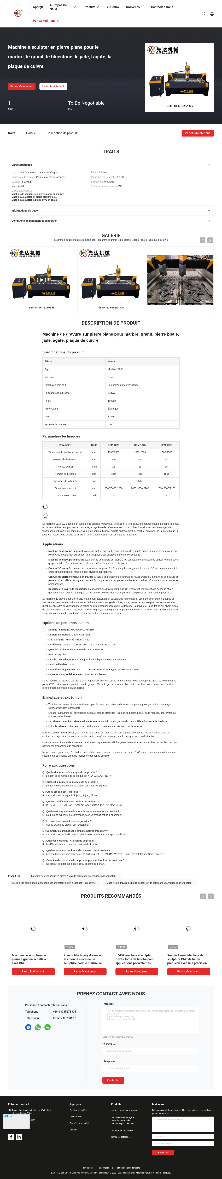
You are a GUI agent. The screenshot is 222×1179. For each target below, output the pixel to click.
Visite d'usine (76, 1117)
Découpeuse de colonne (122, 1130)
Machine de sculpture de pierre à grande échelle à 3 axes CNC (30, 959)
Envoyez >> (163, 1152)
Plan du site (87, 1168)
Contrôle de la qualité (79, 1123)
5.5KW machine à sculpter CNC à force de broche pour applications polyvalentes (134, 959)
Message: (109, 1003)
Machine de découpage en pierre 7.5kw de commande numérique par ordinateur (73, 876)
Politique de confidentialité (128, 1168)
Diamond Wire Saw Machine (124, 1110)
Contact (73, 1130)
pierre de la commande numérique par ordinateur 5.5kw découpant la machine (54, 883)
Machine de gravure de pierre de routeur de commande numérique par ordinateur (149, 883)
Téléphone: (110, 1061)
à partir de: (110, 1044)
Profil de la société (78, 1110)
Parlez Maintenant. (21, 86)
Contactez (113, 1080)
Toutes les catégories (121, 1137)
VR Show (113, 7)
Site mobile (104, 1168)
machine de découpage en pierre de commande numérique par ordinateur (123, 1120)
